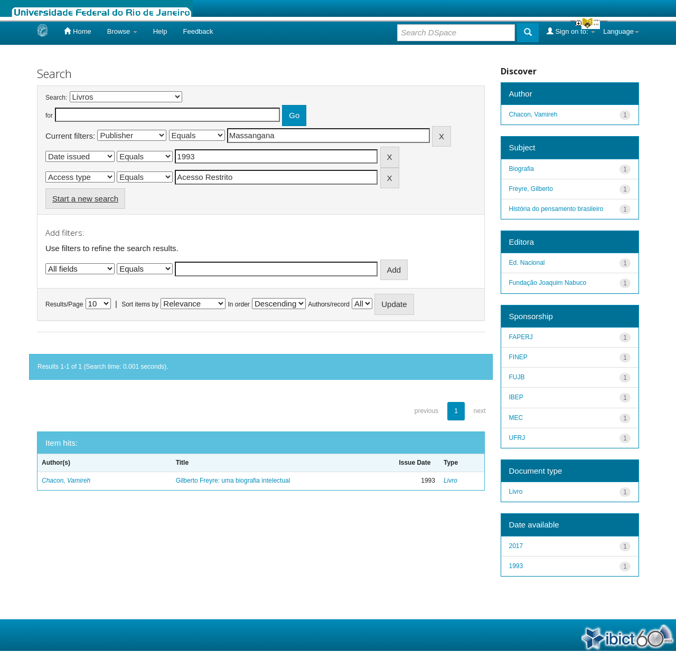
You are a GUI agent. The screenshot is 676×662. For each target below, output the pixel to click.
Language (621, 31)
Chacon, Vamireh (66, 480)
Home (77, 31)
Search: (56, 97)
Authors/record (329, 304)
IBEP (516, 397)
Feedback (198, 31)
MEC (516, 417)
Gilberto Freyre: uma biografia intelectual (233, 480)
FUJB (517, 377)
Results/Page (64, 304)
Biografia (521, 168)
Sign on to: (571, 31)
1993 (516, 566)
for (49, 115)
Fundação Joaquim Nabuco (548, 282)
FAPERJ (521, 337)
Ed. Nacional (527, 262)
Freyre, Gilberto (531, 189)
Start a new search (85, 198)
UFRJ (517, 438)
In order (239, 304)
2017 (516, 546)
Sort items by (139, 304)
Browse (122, 31)
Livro (450, 480)
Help (160, 31)
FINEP (518, 357)
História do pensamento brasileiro (556, 209)
